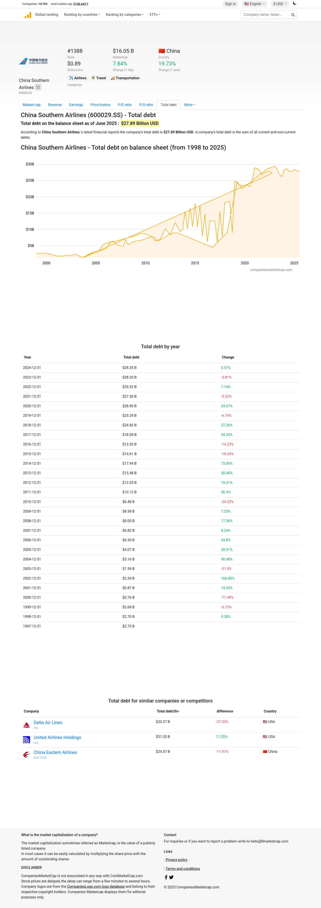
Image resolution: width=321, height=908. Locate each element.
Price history (100, 105)
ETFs (154, 14)
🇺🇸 (253, 4)
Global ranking (46, 14)
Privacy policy (176, 860)
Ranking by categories (123, 14)
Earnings (76, 105)
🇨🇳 (169, 51)
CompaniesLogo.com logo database (95, 886)
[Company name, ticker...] (268, 14)
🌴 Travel (98, 78)
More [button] (188, 105)
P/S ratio (146, 105)
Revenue (55, 105)
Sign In (230, 4)
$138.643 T (80, 4)
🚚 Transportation (125, 78)
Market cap (32, 105)
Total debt (169, 105)
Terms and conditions (183, 869)
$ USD (278, 4)
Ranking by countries (80, 14)
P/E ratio (125, 105)
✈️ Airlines (77, 78)
